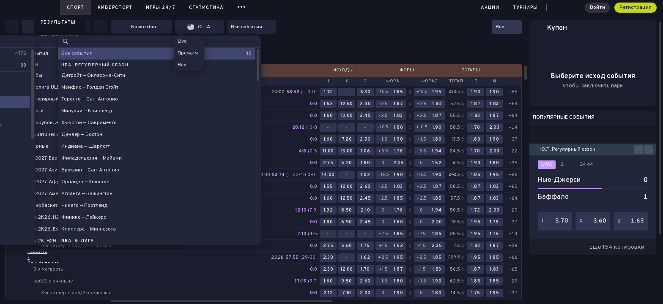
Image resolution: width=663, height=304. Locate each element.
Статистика (206, 8)
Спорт (75, 8)
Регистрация (635, 7)
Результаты (58, 22)
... (241, 6)
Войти (597, 7)
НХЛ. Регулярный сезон (567, 149)
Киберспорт (115, 8)
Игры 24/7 (160, 8)
